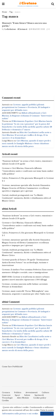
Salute (27, 395)
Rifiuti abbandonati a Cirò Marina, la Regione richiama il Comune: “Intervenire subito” (27, 116)
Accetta (47, 413)
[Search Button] (52, 4)
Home (4, 12)
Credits (5, 400)
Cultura (45, 392)
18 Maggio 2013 (37, 29)
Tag (11, 12)
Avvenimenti (32, 392)
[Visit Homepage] (28, 4)
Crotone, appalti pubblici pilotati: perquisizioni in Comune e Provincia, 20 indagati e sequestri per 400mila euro (26, 107)
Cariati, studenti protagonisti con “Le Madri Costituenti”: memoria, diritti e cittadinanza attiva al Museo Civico (26, 198)
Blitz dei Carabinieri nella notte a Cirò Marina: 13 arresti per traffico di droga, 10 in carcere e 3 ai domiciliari (26, 135)
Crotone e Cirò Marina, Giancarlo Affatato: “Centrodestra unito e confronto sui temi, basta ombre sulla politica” (27, 171)
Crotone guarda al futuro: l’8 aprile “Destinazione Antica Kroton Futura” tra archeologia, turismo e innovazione (25, 262)
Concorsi (6, 395)
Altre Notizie (23, 398)
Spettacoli (39, 395)
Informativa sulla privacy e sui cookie (20, 413)
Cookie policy (39, 398)
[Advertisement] (28, 63)
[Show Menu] (3, 4)
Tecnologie (7, 398)
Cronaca (6, 392)
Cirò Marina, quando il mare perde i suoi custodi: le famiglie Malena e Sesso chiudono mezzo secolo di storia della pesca (26, 143)
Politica (17, 392)
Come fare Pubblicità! (12, 366)
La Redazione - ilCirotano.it (16, 29)
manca (17, 12)
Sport (17, 395)
